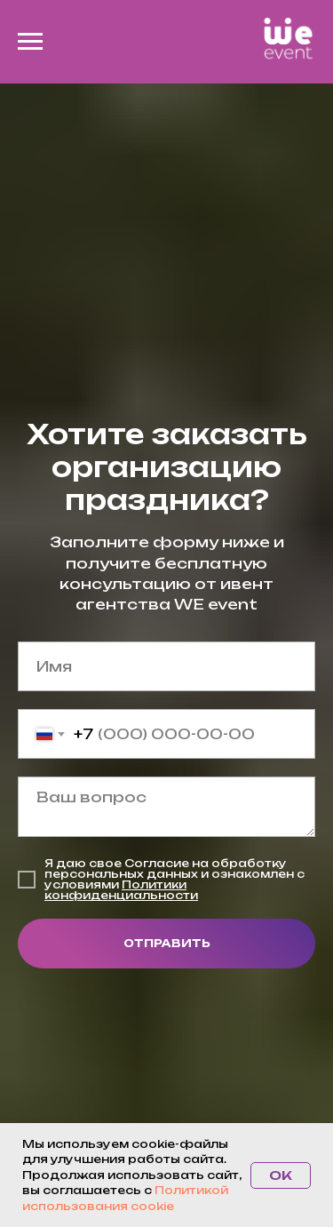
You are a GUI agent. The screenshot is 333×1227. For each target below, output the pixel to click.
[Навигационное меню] (30, 42)
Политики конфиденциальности (121, 890)
